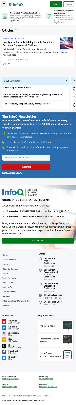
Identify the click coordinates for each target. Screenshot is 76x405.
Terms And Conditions (24, 400)
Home (5, 255)
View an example (11, 127)
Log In (6, 264)
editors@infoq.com (9, 387)
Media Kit (6, 296)
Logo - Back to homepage (16, 3)
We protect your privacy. (12, 172)
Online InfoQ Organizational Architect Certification (51, 273)
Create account (9, 259)
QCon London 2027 (53, 302)
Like (8, 64)
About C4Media (9, 291)
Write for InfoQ (9, 278)
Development (12, 80)
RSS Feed (16, 29)
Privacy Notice (8, 400)
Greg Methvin (9, 60)
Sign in (69, 4)
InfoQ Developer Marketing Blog (16, 301)
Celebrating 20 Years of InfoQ (17, 87)
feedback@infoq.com (10, 379)
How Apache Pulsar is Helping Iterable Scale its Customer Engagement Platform (27, 43)
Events (5, 273)
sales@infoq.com (46, 379)
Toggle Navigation (4, 4)
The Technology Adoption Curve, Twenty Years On (26, 104)
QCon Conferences (10, 269)
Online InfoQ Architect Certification (50, 261)
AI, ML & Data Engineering (13, 38)
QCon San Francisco (53, 295)
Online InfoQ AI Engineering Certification (51, 286)
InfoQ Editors (8, 282)
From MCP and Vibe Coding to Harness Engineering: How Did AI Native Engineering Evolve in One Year (32, 95)
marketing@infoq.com (48, 387)
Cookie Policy (39, 400)
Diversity (6, 305)
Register (56, 4)
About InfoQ (7, 287)
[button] (26, 167)
